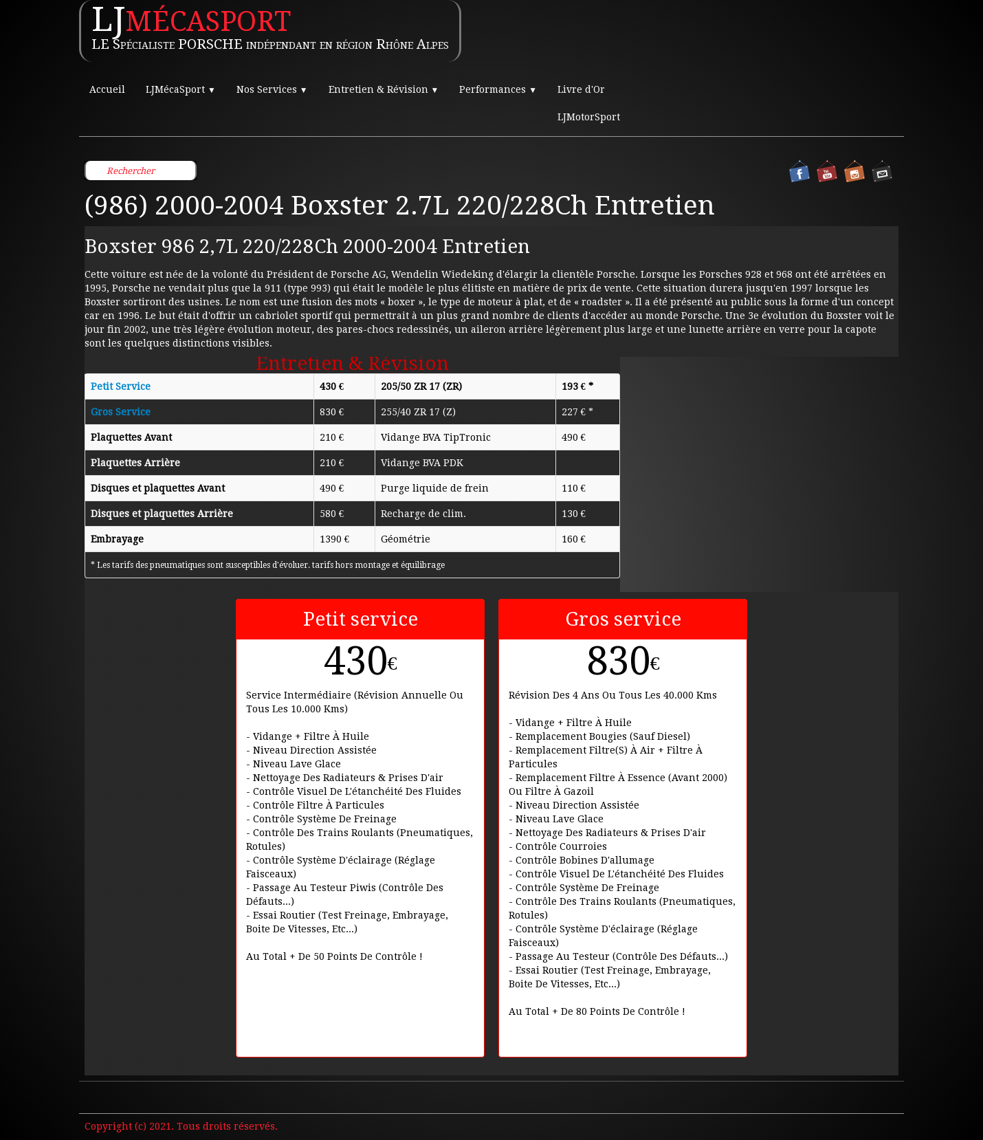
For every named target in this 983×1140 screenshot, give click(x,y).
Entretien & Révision (384, 89)
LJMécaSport (181, 89)
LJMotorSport (588, 116)
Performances (498, 89)
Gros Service (121, 411)
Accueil (107, 89)
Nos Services (272, 89)
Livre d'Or (581, 89)
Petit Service (121, 386)
